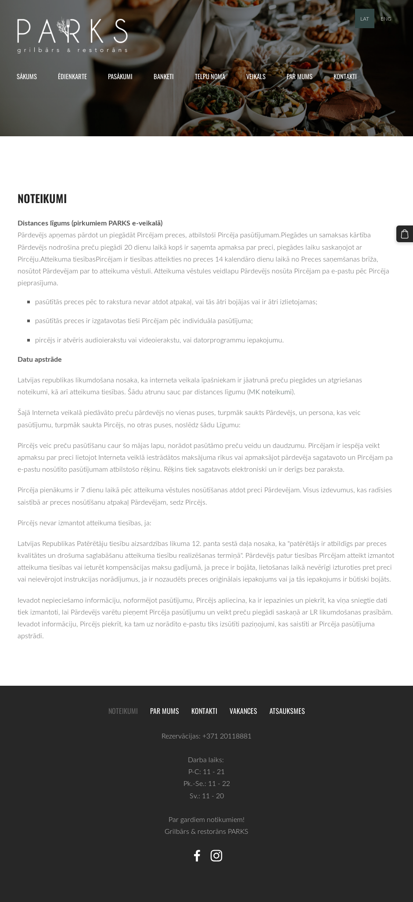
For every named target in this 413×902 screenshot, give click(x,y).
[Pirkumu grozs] (405, 233)
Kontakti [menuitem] (348, 76)
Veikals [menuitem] (259, 76)
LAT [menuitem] (364, 18)
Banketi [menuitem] (167, 76)
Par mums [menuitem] (303, 76)
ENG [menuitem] (386, 18)
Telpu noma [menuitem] (213, 76)
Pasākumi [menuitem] (123, 76)
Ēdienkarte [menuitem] (75, 76)
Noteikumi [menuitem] (123, 711)
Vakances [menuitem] (243, 711)
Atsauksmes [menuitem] (287, 711)
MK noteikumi (270, 391)
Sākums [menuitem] (30, 76)
